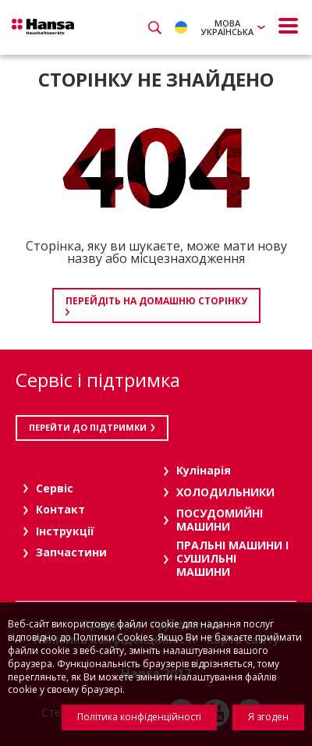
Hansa (43, 26)
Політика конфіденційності (139, 716)
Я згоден (268, 716)
